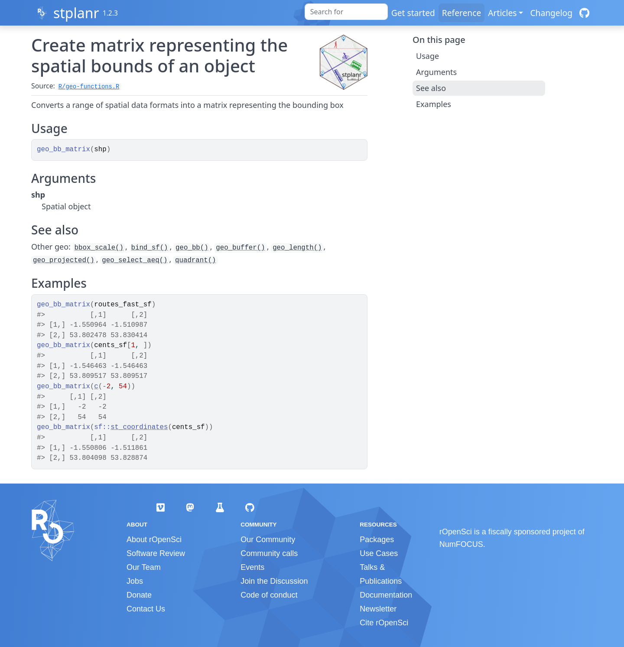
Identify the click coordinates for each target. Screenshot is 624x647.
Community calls (269, 553)
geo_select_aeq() (134, 260)
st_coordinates (139, 427)
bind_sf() (149, 248)
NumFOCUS (461, 544)
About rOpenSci (154, 539)
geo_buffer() (240, 248)
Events (252, 567)
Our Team (144, 567)
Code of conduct (268, 595)
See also (431, 88)
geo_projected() (63, 260)
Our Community (267, 539)
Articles (502, 13)
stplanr (76, 13)
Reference (461, 13)
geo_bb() (192, 248)
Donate (139, 595)
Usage (427, 56)
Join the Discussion (274, 581)
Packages (377, 539)
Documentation (386, 595)
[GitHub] (584, 12)
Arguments (436, 72)
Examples (433, 104)
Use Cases (379, 553)
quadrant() (195, 260)
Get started (413, 13)
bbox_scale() (99, 248)
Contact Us (146, 609)
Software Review (156, 553)
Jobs (135, 581)
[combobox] (346, 11)
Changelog (551, 13)
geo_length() (297, 248)
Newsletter (378, 609)
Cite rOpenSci (384, 622)
